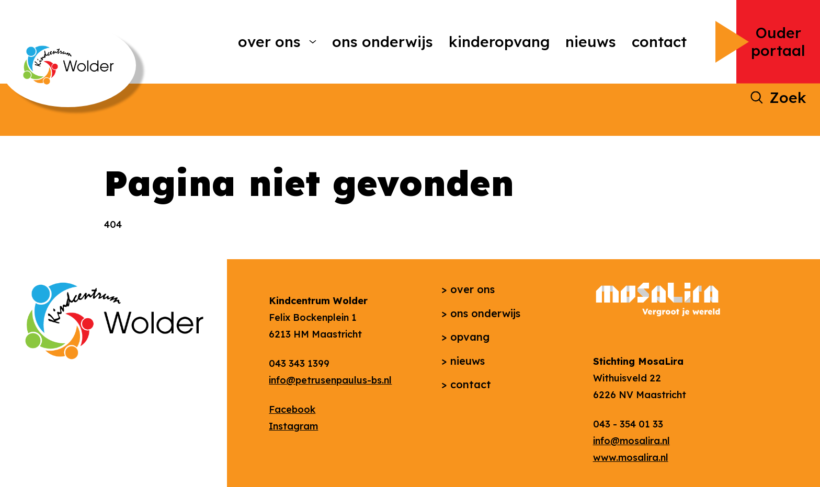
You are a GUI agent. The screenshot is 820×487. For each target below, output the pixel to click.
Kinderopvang (499, 41)
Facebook (292, 409)
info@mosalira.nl (631, 441)
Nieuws (590, 41)
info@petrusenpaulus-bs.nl (330, 380)
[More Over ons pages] (312, 41)
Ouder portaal (778, 42)
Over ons (269, 41)
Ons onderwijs (382, 41)
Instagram (293, 426)
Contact (659, 41)
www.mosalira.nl (630, 457)
